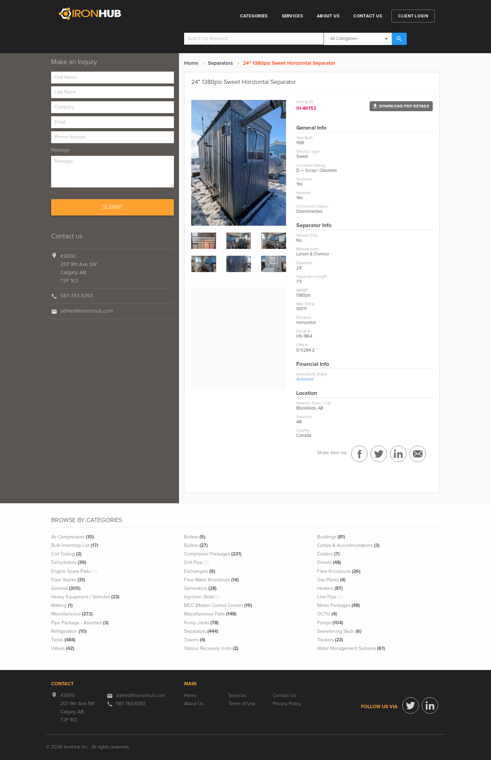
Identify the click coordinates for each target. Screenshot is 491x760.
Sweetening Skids (339, 631)
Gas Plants (331, 580)
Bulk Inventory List (74, 545)
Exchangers (199, 571)
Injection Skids (202, 597)
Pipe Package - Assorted (79, 623)
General (65, 588)
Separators (220, 63)
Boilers (194, 537)
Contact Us (367, 15)
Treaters (330, 640)
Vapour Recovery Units (211, 648)
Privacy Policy (287, 703)
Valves (62, 648)
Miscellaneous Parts (210, 614)
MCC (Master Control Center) (218, 605)
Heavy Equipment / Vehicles (85, 597)
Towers (194, 640)
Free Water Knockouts (211, 580)
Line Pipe (330, 597)
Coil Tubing (66, 554)
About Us (328, 15)
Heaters (330, 588)
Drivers (329, 562)
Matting (62, 605)
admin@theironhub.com (86, 311)
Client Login (413, 16)
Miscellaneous (72, 614)
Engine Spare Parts (74, 571)
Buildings (331, 537)
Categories (254, 15)
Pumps (330, 623)
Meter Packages (338, 605)
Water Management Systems (351, 648)
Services (292, 15)
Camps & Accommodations (348, 545)
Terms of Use (241, 703)
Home (191, 63)
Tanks (63, 640)
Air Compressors (72, 537)
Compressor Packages (212, 554)
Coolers (328, 554)
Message (60, 150)
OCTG (327, 614)
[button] (401, 106)
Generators (200, 588)
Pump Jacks (201, 623)
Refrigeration (69, 631)
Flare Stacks (68, 580)
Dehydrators (68, 562)
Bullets (196, 545)
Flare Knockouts (338, 571)
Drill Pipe (196, 562)
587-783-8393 (76, 295)
